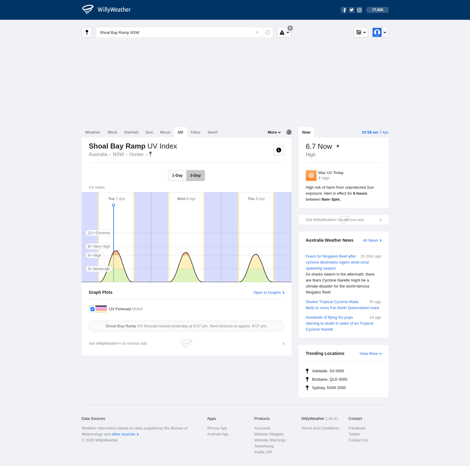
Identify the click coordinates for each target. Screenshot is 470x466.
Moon (165, 132)
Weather (92, 132)
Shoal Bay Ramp (150, 154)
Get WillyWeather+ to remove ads (335, 219)
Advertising (263, 446)
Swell (213, 132)
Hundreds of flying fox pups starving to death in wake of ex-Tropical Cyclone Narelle (343, 323)
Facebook (357, 428)
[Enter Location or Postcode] (184, 32)
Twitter (354, 434)
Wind (112, 132)
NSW (118, 154)
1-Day (177, 175)
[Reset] (257, 32)
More (272, 132)
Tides (195, 132)
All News (370, 240)
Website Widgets (268, 434)
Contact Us (358, 440)
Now (306, 132)
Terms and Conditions (320, 428)
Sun (149, 132)
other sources (123, 434)
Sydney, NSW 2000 (329, 387)
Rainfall (131, 132)
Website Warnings (270, 440)
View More (369, 353)
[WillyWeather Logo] (110, 10)
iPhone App (217, 428)
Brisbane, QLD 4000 (329, 379)
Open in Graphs (267, 292)
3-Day (195, 175)
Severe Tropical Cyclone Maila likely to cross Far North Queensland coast (343, 304)
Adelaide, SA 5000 (328, 371)
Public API (263, 452)
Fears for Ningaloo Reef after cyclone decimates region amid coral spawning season (343, 274)
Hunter (136, 154)
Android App (217, 434)
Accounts (262, 428)
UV (180, 132)
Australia (98, 154)
